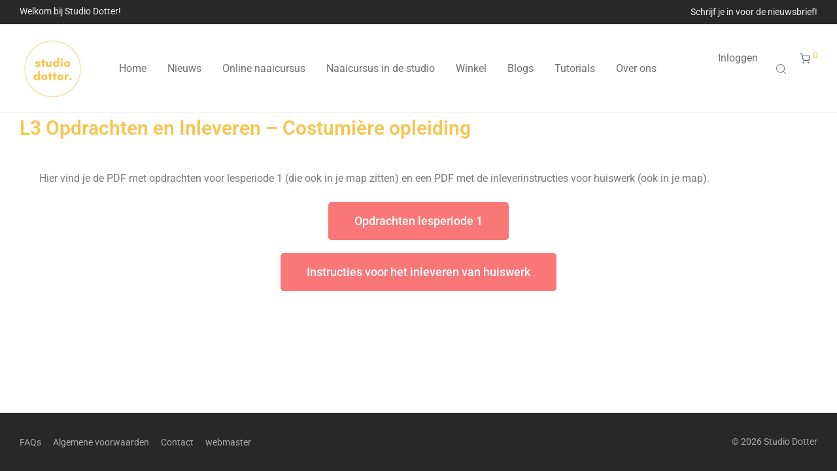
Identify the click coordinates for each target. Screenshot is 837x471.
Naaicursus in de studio (380, 68)
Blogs (520, 68)
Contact (177, 442)
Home (132, 68)
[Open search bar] (782, 68)
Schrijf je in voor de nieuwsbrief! (754, 11)
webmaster (228, 442)
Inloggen (738, 58)
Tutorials (575, 68)
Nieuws (184, 68)
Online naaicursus (263, 68)
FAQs (30, 442)
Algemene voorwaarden (101, 442)
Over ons (636, 68)
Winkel (471, 68)
